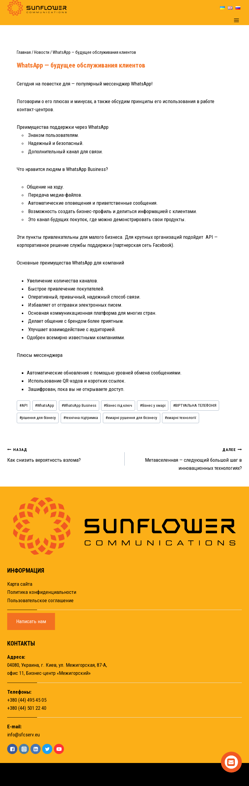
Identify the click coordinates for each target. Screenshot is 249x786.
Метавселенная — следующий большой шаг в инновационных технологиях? (186, 458)
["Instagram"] (24, 749)
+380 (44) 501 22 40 (26, 708)
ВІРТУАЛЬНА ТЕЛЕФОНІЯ (194, 405)
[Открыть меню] (236, 20)
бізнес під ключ (118, 405)
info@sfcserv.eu (23, 735)
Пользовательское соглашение (40, 600)
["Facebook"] (12, 749)
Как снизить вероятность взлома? (63, 454)
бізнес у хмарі (153, 405)
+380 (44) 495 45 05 (26, 700)
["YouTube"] (59, 749)
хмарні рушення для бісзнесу (131, 417)
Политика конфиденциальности (41, 592)
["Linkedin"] (35, 749)
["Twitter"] (47, 749)
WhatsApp (44, 405)
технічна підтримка (80, 417)
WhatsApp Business (79, 405)
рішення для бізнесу (37, 417)
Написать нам (31, 621)
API (23, 405)
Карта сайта (19, 584)
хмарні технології (180, 417)
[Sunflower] (37, 8)
